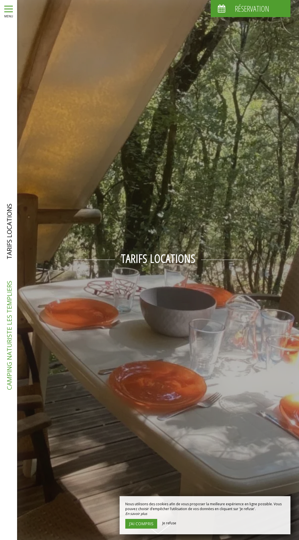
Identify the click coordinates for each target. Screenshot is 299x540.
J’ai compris (141, 523)
